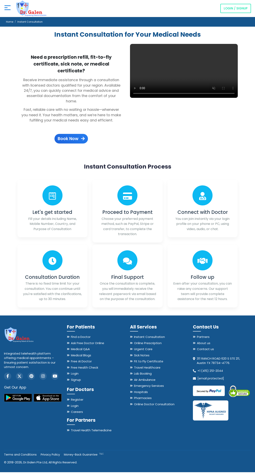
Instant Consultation (149, 339)
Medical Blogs (81, 357)
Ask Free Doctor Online (87, 345)
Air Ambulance (144, 381)
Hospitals (141, 394)
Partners (203, 339)
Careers (77, 413)
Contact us (205, 351)
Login (75, 375)
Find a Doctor (81, 339)
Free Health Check (84, 369)
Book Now (71, 138)
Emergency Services (149, 387)
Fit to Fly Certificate (148, 363)
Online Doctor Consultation (154, 406)
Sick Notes (141, 357)
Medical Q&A (80, 351)
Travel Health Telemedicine (91, 432)
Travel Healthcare (147, 369)
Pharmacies (143, 400)
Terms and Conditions (20, 456)
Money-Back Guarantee (85, 456)
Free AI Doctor (81, 363)
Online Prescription (148, 345)
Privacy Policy (51, 456)
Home (9, 21)
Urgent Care (143, 351)
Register (77, 401)
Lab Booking (143, 375)
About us (203, 345)
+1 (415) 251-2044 (211, 372)
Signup (76, 381)
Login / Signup (236, 8)
